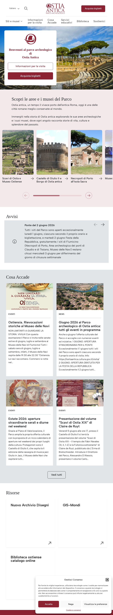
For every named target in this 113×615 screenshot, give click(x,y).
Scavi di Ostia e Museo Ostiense (12, 180)
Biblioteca (83, 21)
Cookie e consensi (73, 610)
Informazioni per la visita (35, 21)
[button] (107, 579)
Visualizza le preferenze (95, 604)
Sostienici (99, 21)
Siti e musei (13, 21)
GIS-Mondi (85, 525)
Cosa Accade (52, 21)
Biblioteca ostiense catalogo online (33, 577)
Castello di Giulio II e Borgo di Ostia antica (49, 180)
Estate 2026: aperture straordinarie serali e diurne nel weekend (28, 422)
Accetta (48, 604)
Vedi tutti (56, 474)
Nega (70, 604)
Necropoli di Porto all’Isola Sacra (82, 180)
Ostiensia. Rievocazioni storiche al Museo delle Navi (28, 324)
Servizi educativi (66, 21)
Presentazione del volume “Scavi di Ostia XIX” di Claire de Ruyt (77, 422)
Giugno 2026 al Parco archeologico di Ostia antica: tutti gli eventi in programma (80, 326)
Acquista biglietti (93, 8)
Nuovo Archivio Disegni (33, 525)
